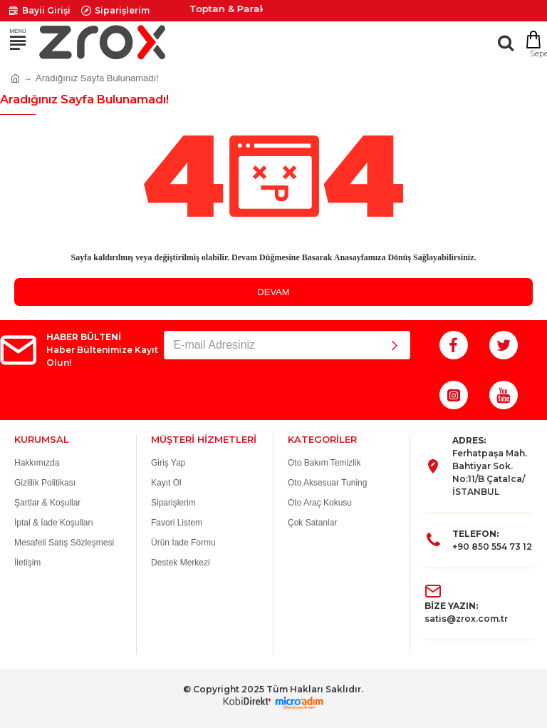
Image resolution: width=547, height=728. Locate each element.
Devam (273, 292)
